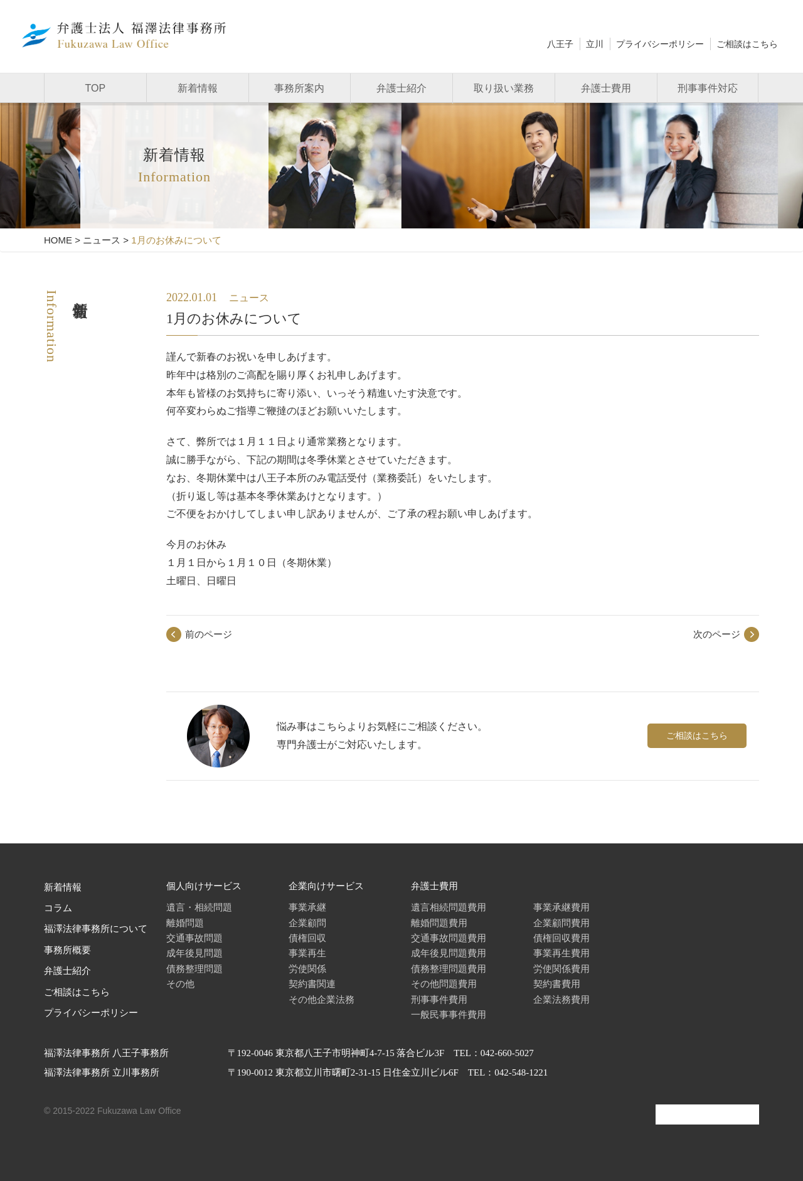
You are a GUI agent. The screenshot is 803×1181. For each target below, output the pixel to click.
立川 (595, 44)
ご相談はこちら (747, 44)
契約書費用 (556, 983)
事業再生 (307, 953)
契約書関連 (312, 983)
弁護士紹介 (401, 88)
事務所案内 (299, 88)
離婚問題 (185, 922)
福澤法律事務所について (95, 929)
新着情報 (198, 88)
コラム (58, 908)
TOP (95, 88)
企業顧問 (307, 922)
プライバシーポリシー (660, 44)
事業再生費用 (561, 953)
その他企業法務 (321, 999)
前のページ (208, 634)
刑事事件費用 (439, 999)
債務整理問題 (194, 968)
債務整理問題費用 (448, 968)
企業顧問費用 (561, 922)
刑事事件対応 (708, 88)
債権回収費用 (561, 938)
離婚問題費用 (439, 922)
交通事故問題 (194, 938)
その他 (180, 983)
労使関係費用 (561, 968)
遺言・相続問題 (199, 907)
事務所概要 (67, 950)
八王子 (560, 44)
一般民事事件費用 (448, 1014)
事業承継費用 (561, 907)
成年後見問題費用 (448, 953)
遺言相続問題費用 (448, 907)
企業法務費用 (561, 999)
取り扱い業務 (504, 88)
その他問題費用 (444, 983)
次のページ (716, 634)
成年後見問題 (194, 953)
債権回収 (307, 938)
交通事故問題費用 (448, 938)
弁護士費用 (606, 88)
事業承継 (307, 907)
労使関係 (307, 968)
